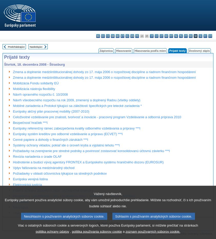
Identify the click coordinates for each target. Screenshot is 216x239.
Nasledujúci (36, 46)
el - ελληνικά (127, 36)
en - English (132, 36)
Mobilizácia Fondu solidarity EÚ (36, 83)
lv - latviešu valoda (157, 36)
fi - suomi (205, 36)
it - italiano (152, 36)
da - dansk (113, 36)
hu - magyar (166, 36)
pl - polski (181, 36)
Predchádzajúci (16, 46)
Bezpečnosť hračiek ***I (30, 123)
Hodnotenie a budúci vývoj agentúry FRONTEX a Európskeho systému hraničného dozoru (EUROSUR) (88, 162)
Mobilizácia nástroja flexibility (34, 89)
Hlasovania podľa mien (150, 50)
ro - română (191, 36)
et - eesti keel (122, 36)
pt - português (186, 36)
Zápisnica (106, 50)
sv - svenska (210, 36)
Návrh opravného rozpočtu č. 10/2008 (40, 94)
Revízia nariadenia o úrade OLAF (37, 156)
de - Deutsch (118, 36)
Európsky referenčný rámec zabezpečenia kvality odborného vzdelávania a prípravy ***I (77, 128)
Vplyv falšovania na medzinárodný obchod (44, 168)
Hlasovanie (123, 50)
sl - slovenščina (200, 36)
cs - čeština (108, 36)
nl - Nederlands (176, 36)
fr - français (137, 36)
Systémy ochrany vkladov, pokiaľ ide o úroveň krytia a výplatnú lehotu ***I (66, 145)
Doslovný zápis (199, 50)
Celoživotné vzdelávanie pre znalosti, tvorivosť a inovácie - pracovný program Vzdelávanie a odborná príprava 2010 (97, 117)
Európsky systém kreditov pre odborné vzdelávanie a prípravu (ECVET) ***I (68, 134)
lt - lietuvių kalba (161, 36)
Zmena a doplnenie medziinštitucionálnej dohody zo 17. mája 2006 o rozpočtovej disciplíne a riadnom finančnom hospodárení (104, 72)
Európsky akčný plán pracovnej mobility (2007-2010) (51, 111)
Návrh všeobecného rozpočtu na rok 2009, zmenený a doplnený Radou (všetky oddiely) (77, 100)
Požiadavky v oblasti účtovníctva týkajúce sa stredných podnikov (60, 173)
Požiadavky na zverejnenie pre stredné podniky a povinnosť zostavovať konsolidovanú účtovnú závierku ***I (91, 151)
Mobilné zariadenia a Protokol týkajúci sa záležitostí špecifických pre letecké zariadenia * (77, 106)
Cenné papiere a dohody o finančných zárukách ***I (50, 140)
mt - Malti (171, 36)
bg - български (98, 36)
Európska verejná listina (30, 179)
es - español (103, 36)
